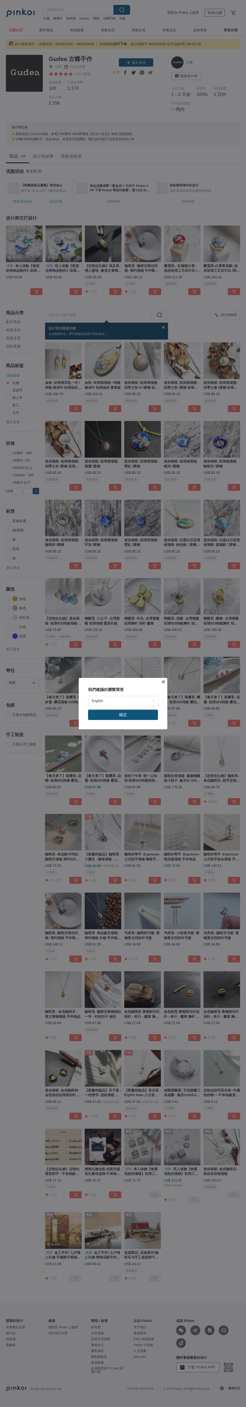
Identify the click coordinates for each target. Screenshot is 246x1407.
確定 (123, 715)
